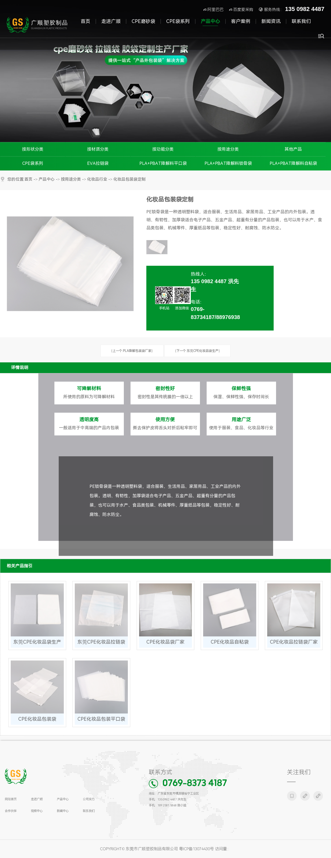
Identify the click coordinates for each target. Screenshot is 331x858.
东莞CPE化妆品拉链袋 (101, 642)
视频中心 (37, 811)
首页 (28, 179)
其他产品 (293, 149)
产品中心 (47, 179)
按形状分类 (32, 149)
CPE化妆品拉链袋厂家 (294, 642)
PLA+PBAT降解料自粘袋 (293, 163)
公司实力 (89, 799)
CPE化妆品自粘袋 (230, 642)
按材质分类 (98, 149)
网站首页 (11, 799)
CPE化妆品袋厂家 (165, 642)
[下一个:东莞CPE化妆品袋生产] (197, 351)
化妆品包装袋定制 (129, 179)
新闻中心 (63, 811)
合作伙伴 (11, 811)
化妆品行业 (97, 179)
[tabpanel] (165, 71)
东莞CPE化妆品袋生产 (37, 642)
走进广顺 (37, 799)
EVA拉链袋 (98, 163)
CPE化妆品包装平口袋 (101, 719)
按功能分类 (163, 149)
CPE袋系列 (32, 163)
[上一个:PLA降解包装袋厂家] (132, 351)
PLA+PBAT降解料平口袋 (163, 163)
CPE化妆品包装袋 (37, 719)
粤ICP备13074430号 (196, 848)
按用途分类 (228, 149)
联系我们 (89, 811)
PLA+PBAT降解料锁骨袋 (228, 163)
